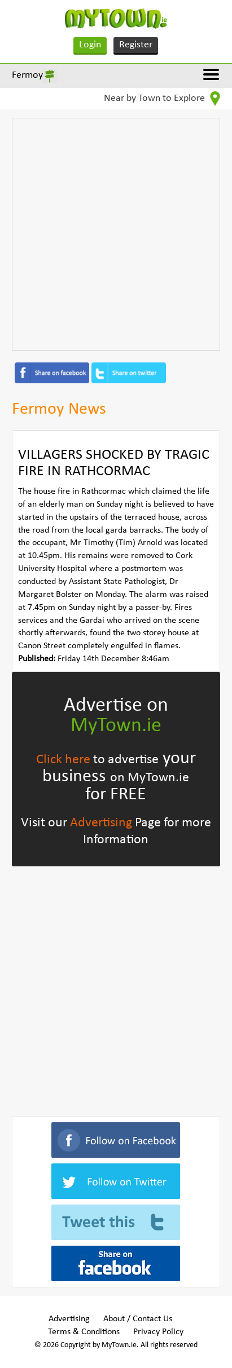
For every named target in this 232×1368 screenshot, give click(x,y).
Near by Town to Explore (162, 98)
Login (90, 44)
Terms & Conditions (84, 1331)
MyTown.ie (116, 726)
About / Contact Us (137, 1318)
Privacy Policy (158, 1331)
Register (135, 44)
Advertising (101, 823)
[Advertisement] (116, 234)
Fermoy (27, 75)
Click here (63, 760)
